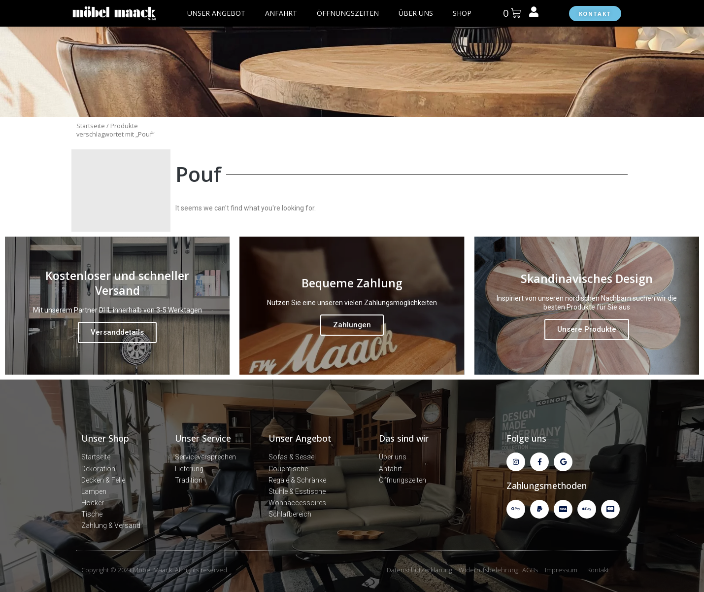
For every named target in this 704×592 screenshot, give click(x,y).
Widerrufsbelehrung (488, 569)
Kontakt (598, 569)
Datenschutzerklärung (419, 569)
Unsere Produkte (586, 329)
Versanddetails (117, 332)
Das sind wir (404, 438)
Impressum (561, 569)
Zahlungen (352, 324)
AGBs (530, 569)
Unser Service (203, 438)
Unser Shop (105, 438)
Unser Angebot (300, 438)
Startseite (90, 125)
